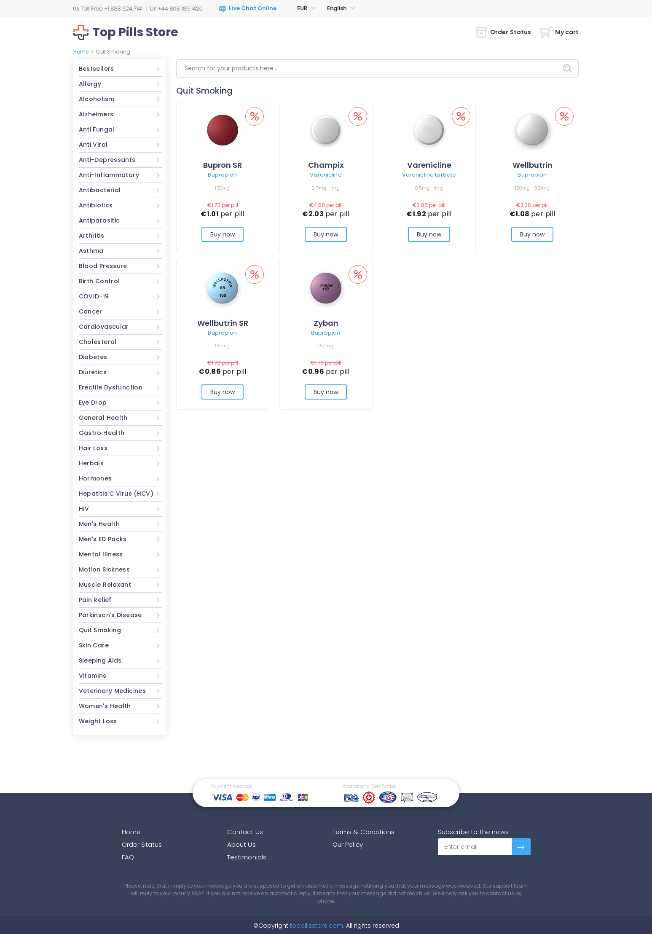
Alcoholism (97, 99)
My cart (559, 32)
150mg (222, 188)
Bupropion (222, 175)
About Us (241, 844)
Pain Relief (95, 600)
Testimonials (247, 857)
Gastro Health (102, 433)
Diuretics (93, 372)
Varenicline (325, 175)
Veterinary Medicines (112, 691)
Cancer (90, 311)
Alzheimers (96, 114)
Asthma (91, 251)
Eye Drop (93, 402)
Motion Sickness (104, 569)
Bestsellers (96, 68)
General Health (103, 417)
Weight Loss (98, 721)
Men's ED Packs (103, 539)
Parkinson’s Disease (110, 615)
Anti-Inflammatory (109, 175)
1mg (335, 188)
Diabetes (93, 357)
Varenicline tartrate (429, 175)
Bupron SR (222, 165)
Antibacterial (100, 190)
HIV (84, 509)
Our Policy (348, 844)
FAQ (128, 857)
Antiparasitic (99, 220)
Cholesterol (98, 342)
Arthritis (91, 235)
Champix (326, 165)
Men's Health (99, 524)
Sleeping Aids (100, 660)
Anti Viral (93, 144)
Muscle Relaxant (105, 584)
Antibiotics (96, 205)
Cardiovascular (104, 326)
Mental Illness (101, 554)
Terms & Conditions (364, 831)
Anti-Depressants (107, 160)
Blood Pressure (103, 266)
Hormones (95, 478)
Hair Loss (93, 448)
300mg (542, 188)
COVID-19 (94, 296)
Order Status (503, 32)
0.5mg (319, 188)
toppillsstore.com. (316, 925)
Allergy (90, 84)
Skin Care (94, 645)
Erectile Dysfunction (111, 387)
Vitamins (93, 675)
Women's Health (105, 706)
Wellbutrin (532, 165)
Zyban (326, 323)
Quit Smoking (100, 630)
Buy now (222, 234)
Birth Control (99, 281)
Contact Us (245, 831)
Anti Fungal (97, 129)
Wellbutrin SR (222, 323)
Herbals (91, 463)
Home (81, 51)
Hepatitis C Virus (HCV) (116, 493)
